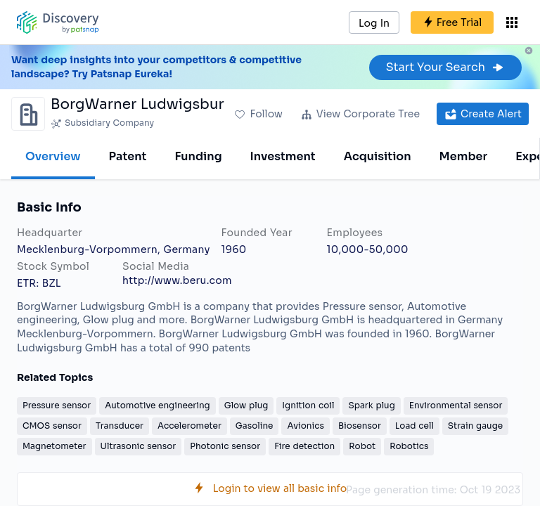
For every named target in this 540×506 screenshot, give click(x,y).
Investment (283, 156)
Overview (53, 156)
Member (463, 156)
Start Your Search (445, 67)
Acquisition (377, 156)
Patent (128, 156)
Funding (197, 156)
